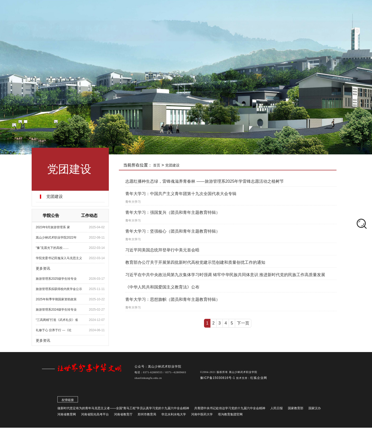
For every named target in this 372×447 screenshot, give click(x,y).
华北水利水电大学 (173, 416)
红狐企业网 (258, 379)
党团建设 (54, 197)
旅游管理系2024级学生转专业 (56, 309)
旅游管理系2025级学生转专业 (56, 279)
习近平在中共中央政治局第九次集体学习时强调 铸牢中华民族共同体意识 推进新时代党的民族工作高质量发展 (225, 275)
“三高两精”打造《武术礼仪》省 (57, 320)
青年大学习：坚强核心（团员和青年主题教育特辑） (172, 231)
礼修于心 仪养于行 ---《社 (54, 330)
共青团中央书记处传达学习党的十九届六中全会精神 (229, 409)
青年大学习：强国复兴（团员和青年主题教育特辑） (172, 212)
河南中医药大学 (202, 416)
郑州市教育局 (147, 416)
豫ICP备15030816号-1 (218, 379)
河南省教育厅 (123, 416)
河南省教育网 (66, 416)
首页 (156, 165)
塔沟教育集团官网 (230, 416)
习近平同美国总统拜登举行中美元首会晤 (162, 250)
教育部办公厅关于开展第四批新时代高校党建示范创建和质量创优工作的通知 (195, 262)
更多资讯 (43, 268)
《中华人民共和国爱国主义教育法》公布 (162, 287)
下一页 (243, 323)
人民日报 (276, 409)
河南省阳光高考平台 (95, 416)
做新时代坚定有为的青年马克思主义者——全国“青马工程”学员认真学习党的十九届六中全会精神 (123, 409)
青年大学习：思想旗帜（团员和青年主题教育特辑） (172, 299)
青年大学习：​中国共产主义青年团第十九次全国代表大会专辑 (180, 193)
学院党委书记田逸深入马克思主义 (59, 258)
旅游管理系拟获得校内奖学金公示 (59, 289)
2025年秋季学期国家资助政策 (56, 299)
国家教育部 (295, 409)
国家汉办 (314, 409)
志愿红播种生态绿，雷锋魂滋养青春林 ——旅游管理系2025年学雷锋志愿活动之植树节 (204, 181)
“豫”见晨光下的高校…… (52, 248)
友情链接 (67, 401)
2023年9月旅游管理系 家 (53, 227)
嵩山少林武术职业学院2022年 (56, 237)
